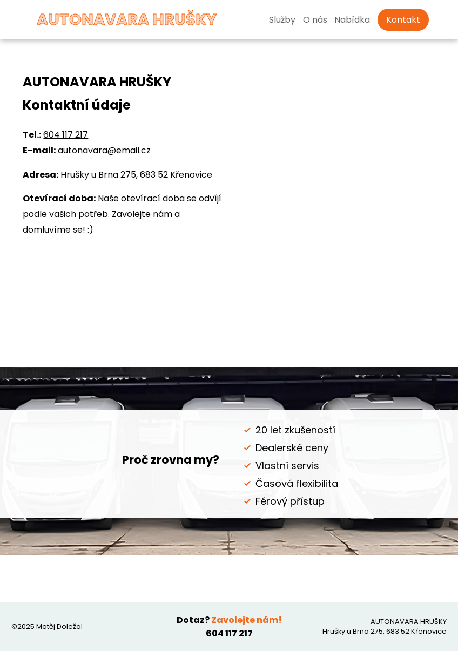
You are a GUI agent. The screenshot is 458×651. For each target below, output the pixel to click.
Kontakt (403, 19)
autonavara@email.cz (104, 150)
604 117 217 (65, 134)
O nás (315, 19)
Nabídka (352, 19)
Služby (282, 19)
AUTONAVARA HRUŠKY (110, 19)
